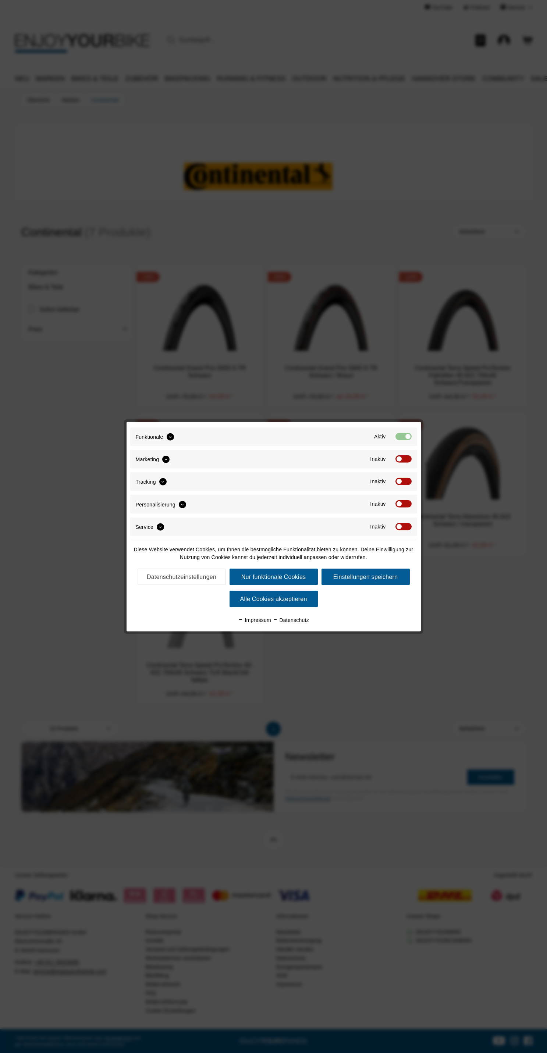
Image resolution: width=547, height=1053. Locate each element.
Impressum (254, 620)
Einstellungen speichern (365, 577)
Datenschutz (291, 620)
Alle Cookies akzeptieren (273, 599)
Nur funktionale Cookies (273, 577)
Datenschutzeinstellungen (181, 577)
